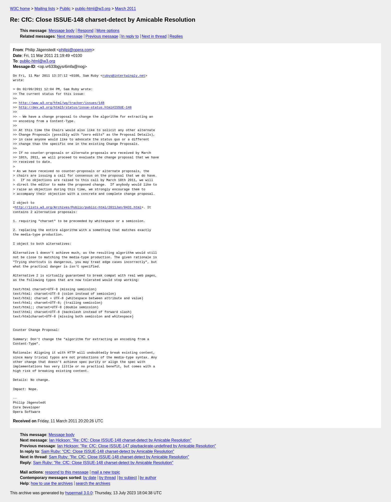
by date (89, 478)
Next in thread (154, 36)
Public (65, 8)
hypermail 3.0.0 (78, 493)
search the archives (93, 483)
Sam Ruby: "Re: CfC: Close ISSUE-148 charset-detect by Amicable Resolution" (119, 457)
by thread (107, 478)
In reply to (130, 36)
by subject (128, 478)
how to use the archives (52, 483)
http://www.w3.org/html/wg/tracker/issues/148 (61, 103)
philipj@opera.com (75, 50)
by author (148, 478)
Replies (176, 36)
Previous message (102, 36)
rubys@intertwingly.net (123, 76)
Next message (70, 36)
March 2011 (125, 8)
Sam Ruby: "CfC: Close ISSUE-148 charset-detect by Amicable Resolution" (107, 451)
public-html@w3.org (92, 8)
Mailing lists (44, 8)
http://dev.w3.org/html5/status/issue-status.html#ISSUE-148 (75, 107)
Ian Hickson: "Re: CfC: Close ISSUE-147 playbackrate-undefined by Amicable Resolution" (136, 446)
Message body (62, 30)
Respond (86, 30)
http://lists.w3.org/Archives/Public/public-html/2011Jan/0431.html (78, 207)
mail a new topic (106, 472)
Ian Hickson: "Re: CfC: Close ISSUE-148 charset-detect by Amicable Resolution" (120, 440)
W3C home (20, 8)
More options (108, 30)
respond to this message (66, 472)
